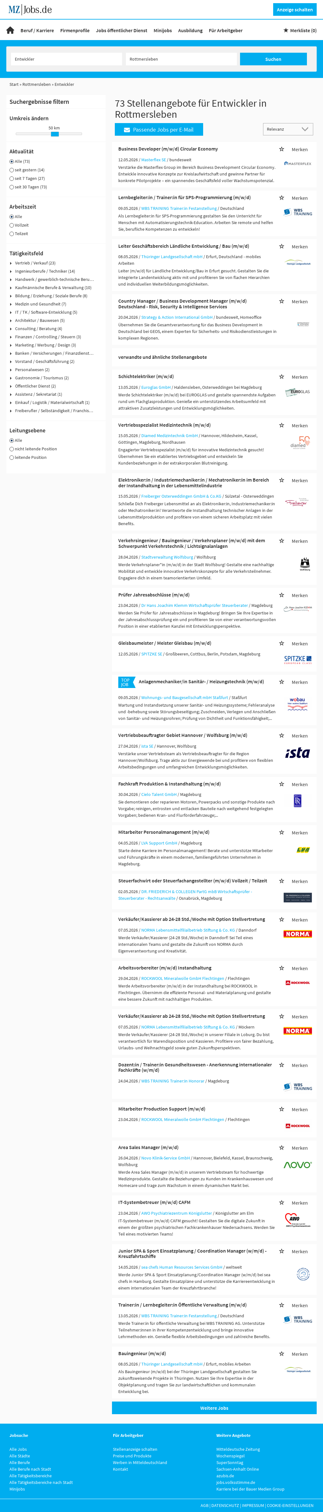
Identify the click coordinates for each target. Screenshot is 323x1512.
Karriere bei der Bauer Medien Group (250, 1489)
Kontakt (120, 1469)
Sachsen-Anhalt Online (237, 1469)
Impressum (253, 1505)
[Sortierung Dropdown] (306, 129)
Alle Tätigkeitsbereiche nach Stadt (41, 1482)
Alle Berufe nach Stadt (30, 1469)
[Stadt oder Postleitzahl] (181, 59)
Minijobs (163, 30)
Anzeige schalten (295, 9)
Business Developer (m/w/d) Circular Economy (168, 148)
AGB (204, 1505)
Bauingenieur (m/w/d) (142, 1353)
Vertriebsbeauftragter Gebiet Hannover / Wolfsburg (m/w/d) (182, 735)
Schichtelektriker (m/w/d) (146, 376)
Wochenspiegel (230, 1456)
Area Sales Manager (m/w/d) (148, 1147)
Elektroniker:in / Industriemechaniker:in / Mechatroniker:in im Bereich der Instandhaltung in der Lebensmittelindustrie (193, 483)
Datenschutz (225, 1505)
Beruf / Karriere (37, 30)
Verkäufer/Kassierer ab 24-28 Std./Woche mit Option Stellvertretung (191, 919)
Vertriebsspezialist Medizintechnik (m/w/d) (164, 425)
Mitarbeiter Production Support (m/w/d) (161, 1109)
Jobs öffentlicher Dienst (121, 30)
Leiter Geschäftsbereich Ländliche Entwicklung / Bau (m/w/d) (183, 246)
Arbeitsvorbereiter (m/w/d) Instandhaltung (164, 967)
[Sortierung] (282, 129)
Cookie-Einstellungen (290, 1505)
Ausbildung (190, 30)
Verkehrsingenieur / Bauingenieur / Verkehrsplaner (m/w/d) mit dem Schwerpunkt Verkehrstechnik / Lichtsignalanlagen (191, 543)
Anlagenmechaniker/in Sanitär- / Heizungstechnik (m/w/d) (201, 681)
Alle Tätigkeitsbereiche (30, 1476)
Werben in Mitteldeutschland (140, 1462)
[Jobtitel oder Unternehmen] (66, 59)
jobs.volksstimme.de (235, 1482)
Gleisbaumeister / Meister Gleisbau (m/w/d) (164, 643)
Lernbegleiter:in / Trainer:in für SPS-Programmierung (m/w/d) (184, 197)
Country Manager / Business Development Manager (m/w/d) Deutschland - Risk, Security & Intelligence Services (182, 304)
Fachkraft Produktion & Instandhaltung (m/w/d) (169, 783)
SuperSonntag (229, 1462)
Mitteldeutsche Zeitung (238, 1449)
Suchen (273, 59)
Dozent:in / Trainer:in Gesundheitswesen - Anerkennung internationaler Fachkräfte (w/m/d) (195, 1067)
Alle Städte (19, 1456)
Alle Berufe (19, 1462)
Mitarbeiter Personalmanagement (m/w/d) (163, 832)
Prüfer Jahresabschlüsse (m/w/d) (154, 594)
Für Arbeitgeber (226, 30)
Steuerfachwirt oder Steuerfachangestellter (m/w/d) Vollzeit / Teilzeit (192, 880)
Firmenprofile (75, 30)
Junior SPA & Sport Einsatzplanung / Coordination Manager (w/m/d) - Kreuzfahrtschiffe (192, 1254)
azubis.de (225, 1476)
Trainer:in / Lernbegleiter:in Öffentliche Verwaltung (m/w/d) (182, 1305)
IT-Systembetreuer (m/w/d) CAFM (154, 1202)
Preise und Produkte (132, 1456)
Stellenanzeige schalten (135, 1449)
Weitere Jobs (214, 1408)
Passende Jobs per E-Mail (159, 129)
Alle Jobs (18, 1449)
